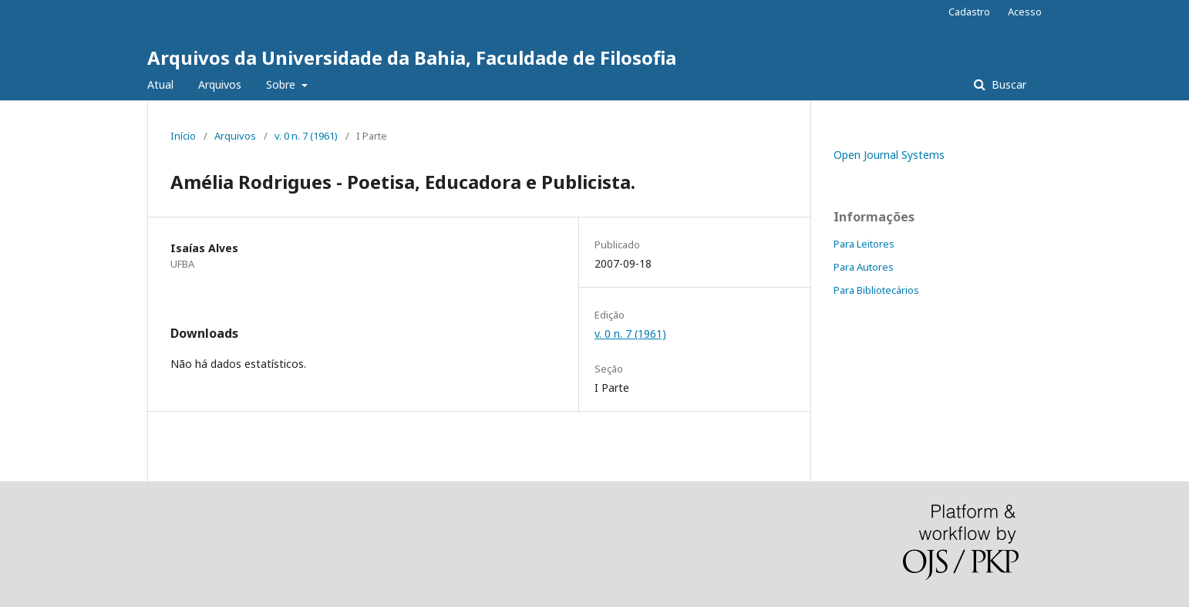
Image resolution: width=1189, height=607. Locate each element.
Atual (160, 84)
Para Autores (864, 267)
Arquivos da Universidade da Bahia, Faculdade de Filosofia (411, 57)
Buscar (1007, 84)
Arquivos (219, 84)
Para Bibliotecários (876, 290)
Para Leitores (864, 244)
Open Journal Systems (889, 154)
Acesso (1025, 12)
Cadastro (969, 12)
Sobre (282, 84)
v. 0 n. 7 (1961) (306, 136)
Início (183, 136)
